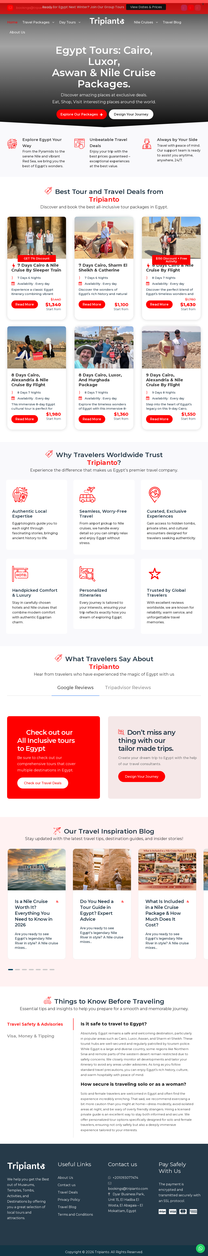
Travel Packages (36, 19)
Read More (24, 301)
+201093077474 (125, 1175)
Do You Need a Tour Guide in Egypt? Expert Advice (97, 907)
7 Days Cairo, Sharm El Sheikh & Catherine (103, 264)
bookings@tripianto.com (128, 1186)
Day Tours (67, 19)
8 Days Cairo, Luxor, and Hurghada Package (100, 377)
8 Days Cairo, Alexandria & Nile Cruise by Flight (29, 377)
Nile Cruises (143, 19)
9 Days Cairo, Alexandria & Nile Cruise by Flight (164, 377)
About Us (17, 29)
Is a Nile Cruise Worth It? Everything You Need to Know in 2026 (33, 910)
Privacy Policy (69, 1197)
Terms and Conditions (75, 1211)
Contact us (66, 1182)
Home (12, 19)
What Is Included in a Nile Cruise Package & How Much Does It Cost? (164, 910)
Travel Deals (68, 1189)
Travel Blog (172, 19)
